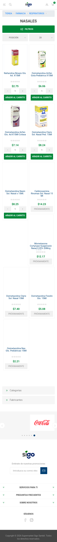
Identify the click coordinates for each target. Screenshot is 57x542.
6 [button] (34, 435)
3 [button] (26, 435)
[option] (42, 423)
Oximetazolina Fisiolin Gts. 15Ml (41, 297)
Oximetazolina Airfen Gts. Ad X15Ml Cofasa (15, 133)
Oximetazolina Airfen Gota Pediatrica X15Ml (42, 74)
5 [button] (31, 435)
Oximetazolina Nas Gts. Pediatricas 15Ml (16, 349)
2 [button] (24, 435)
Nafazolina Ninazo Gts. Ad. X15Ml (15, 74)
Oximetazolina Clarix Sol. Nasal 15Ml (16, 297)
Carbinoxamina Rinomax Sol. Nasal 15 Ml (42, 193)
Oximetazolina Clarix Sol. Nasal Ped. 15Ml (42, 133)
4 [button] (29, 435)
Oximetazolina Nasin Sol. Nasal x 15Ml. (15, 192)
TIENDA (8, 13)
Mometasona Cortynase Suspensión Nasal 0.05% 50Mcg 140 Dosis (41, 247)
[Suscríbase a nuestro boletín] (25, 470)
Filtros (29, 29)
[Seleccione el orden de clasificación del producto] (15, 37)
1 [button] (22, 435)
